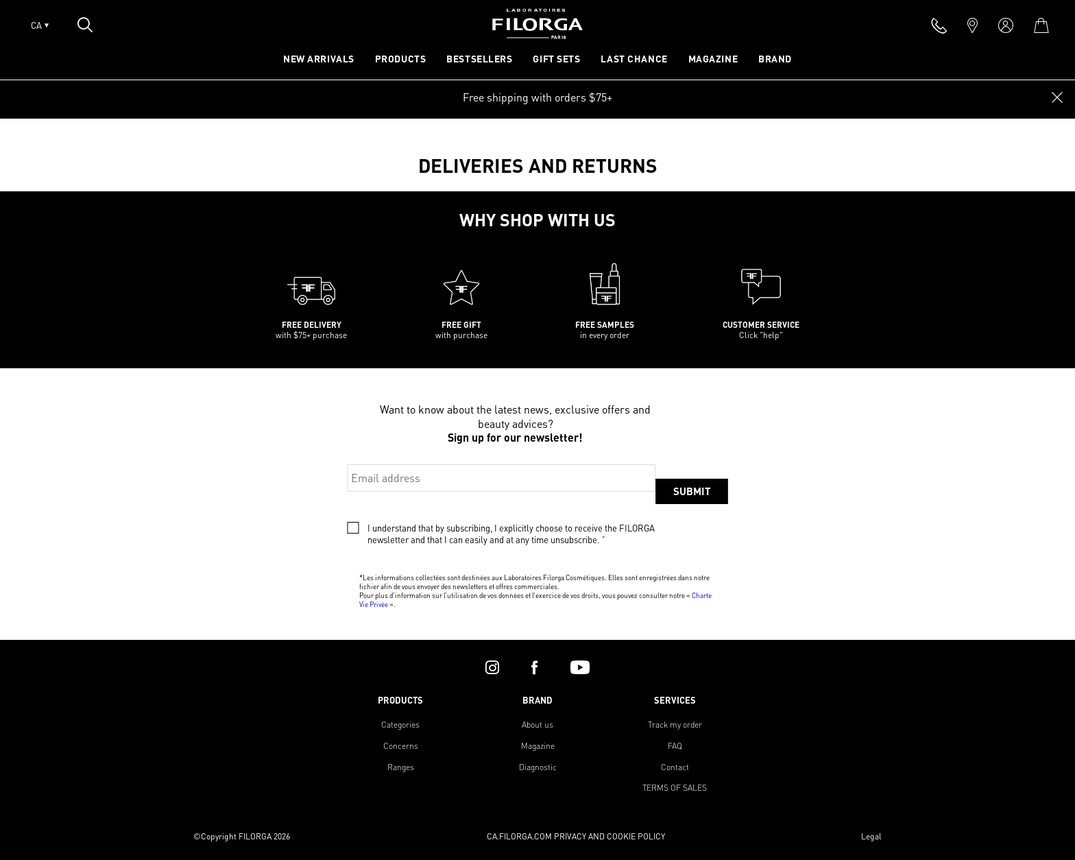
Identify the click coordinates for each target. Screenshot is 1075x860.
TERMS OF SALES (674, 788)
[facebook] (534, 667)
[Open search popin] (85, 24)
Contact (675, 767)
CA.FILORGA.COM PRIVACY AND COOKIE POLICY (576, 836)
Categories (400, 724)
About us (537, 724)
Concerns (400, 746)
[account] (1005, 25)
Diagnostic (538, 767)
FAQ (675, 746)
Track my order (675, 724)
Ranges (400, 767)
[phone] (939, 25)
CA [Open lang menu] (40, 25)
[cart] (1041, 25)
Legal (871, 836)
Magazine (538, 746)
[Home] (537, 34)
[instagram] (492, 667)
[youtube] (580, 667)
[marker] (972, 25)
